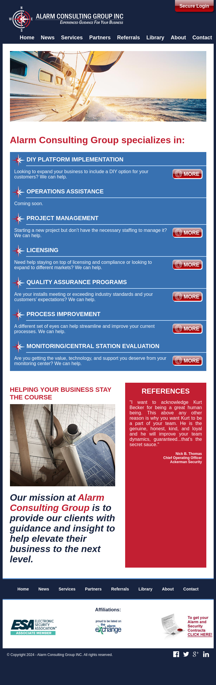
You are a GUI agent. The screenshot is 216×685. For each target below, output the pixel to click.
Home (27, 38)
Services (72, 38)
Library (155, 38)
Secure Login (194, 6)
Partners (99, 38)
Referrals (128, 38)
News (48, 38)
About (178, 38)
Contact (202, 38)
